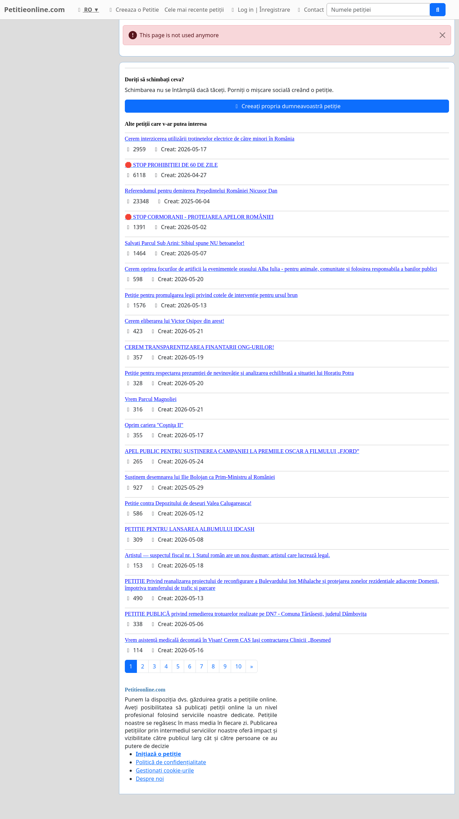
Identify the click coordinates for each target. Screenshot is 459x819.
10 (238, 666)
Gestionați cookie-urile (165, 770)
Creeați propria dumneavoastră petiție (286, 106)
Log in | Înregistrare (259, 9)
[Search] (378, 9)
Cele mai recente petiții (194, 9)
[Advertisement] (56, 123)
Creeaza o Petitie (133, 9)
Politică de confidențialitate (171, 762)
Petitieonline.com (34, 9)
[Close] (442, 35)
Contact (310, 9)
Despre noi (150, 778)
